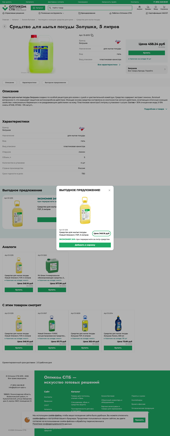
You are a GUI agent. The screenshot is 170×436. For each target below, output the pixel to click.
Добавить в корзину (85, 244)
